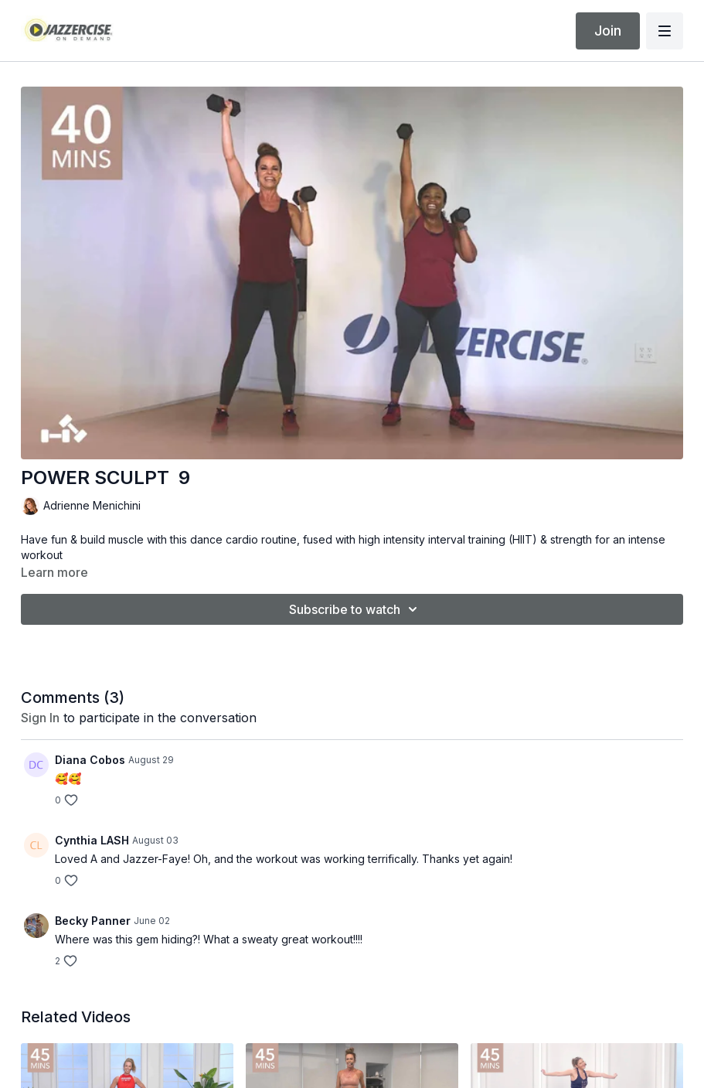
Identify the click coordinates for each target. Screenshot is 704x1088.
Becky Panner (93, 920)
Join (607, 30)
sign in (40, 717)
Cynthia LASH (92, 840)
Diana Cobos (90, 759)
